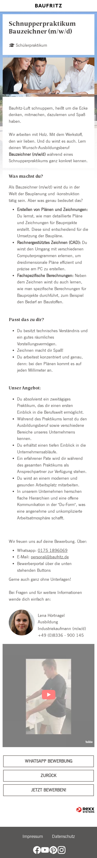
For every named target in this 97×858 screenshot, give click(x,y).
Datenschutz (63, 836)
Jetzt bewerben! (48, 790)
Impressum (33, 836)
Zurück (48, 775)
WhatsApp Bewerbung (48, 761)
